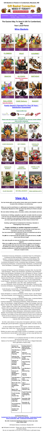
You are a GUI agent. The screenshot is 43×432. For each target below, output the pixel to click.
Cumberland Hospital (35, 417)
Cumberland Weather (23, 417)
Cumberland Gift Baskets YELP (28, 418)
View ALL (21, 198)
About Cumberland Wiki (12, 418)
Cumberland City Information (9, 417)
